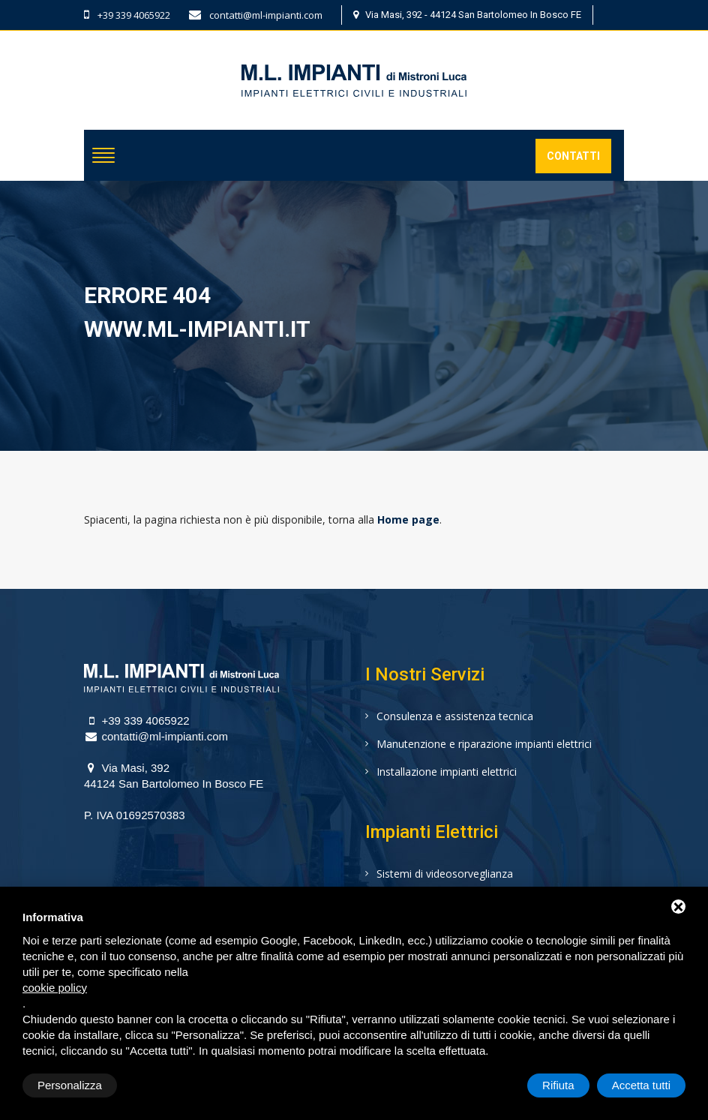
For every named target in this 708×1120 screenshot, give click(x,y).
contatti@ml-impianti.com (255, 15)
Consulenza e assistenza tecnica (454, 716)
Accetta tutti (641, 1085)
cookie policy (54, 987)
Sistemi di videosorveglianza (444, 873)
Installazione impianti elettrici (446, 771)
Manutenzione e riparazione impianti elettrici (484, 744)
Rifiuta (558, 1085)
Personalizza (70, 1085)
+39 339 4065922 (127, 15)
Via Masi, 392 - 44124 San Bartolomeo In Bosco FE (467, 14)
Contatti (573, 156)
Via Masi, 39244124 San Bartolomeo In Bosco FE (173, 775)
